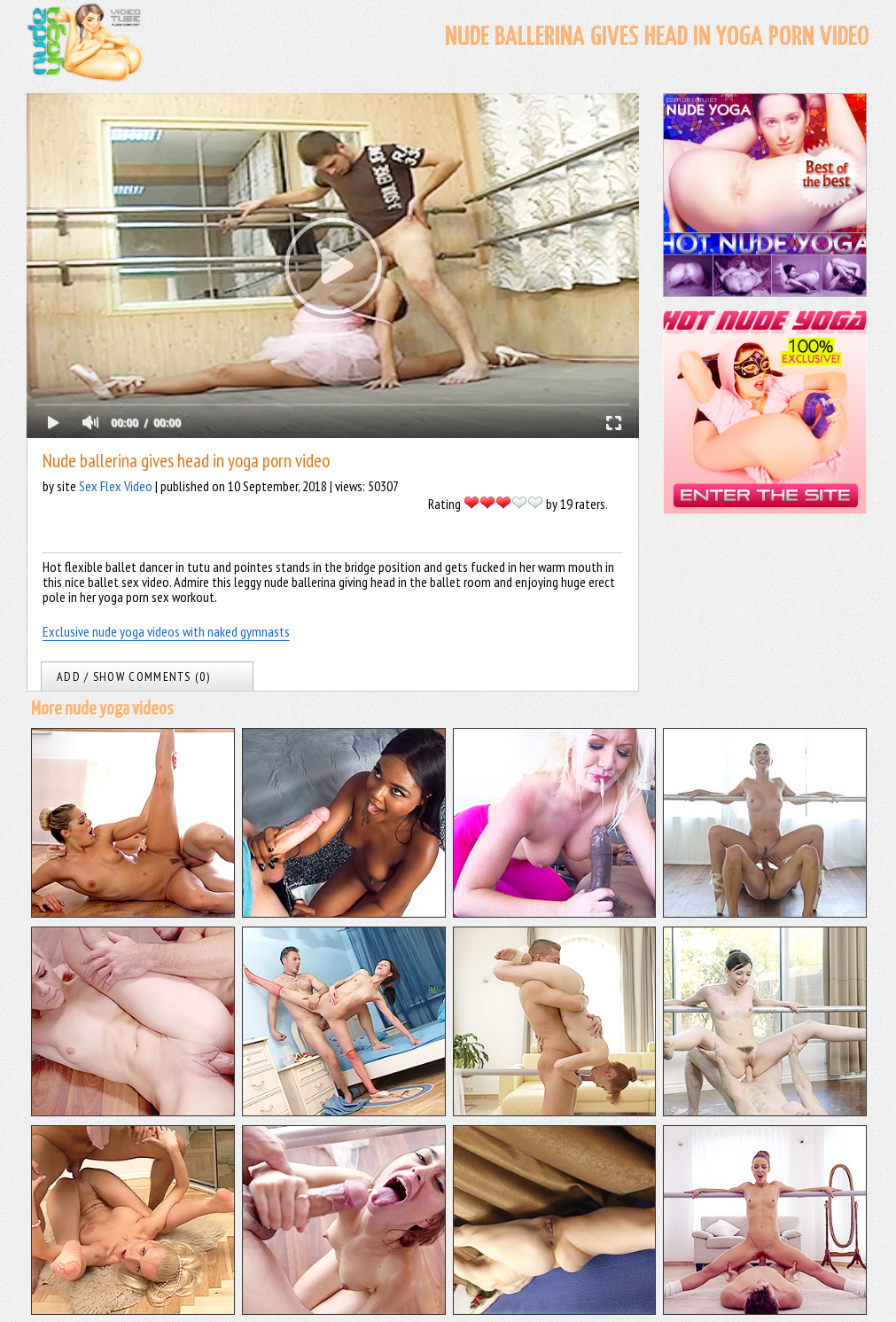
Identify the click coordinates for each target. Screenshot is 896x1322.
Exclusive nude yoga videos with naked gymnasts (166, 631)
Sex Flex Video (115, 486)
